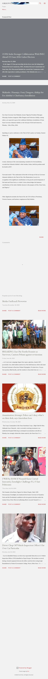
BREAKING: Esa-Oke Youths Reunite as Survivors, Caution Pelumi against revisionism (22, 353)
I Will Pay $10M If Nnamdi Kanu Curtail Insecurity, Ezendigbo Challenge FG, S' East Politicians (21, 481)
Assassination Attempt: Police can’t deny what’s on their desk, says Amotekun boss (23, 416)
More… (39, 9)
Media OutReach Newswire (14, 301)
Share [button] (4, 76)
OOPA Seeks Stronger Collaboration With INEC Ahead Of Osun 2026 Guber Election (23, 55)
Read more (42, 310)
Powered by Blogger (24, 668)
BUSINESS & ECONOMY (25, 9)
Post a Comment (14, 76)
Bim (28, 671)
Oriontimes (9, 3)
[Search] (40, 3)
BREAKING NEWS (7, 9)
